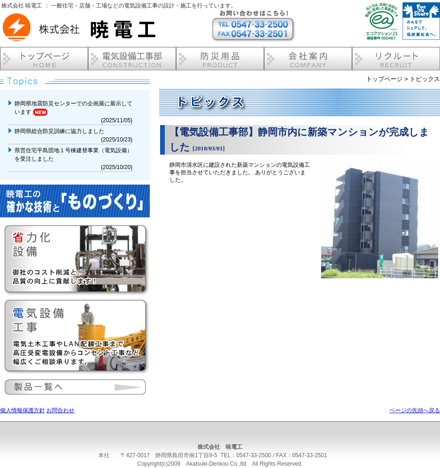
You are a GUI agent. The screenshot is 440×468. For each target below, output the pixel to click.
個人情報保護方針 (22, 410)
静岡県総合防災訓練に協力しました (60, 131)
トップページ (384, 78)
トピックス (425, 78)
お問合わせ (60, 410)
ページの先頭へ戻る (414, 410)
